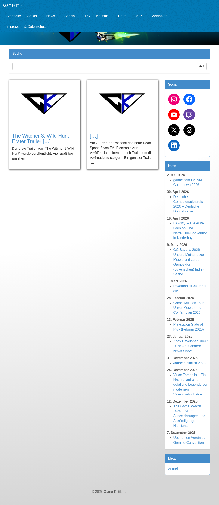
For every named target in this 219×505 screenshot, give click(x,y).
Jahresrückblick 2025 (189, 363)
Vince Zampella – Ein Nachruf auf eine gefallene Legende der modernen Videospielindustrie (190, 384)
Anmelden (175, 469)
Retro (124, 16)
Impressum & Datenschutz (26, 26)
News (52, 16)
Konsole (104, 16)
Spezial (71, 16)
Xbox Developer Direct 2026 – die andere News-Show (190, 346)
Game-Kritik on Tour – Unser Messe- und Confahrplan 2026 (190, 308)
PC (87, 16)
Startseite (13, 16)
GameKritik (12, 5)
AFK (141, 16)
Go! (201, 66)
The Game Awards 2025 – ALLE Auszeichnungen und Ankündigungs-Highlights (189, 415)
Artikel (33, 16)
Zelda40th (159, 16)
